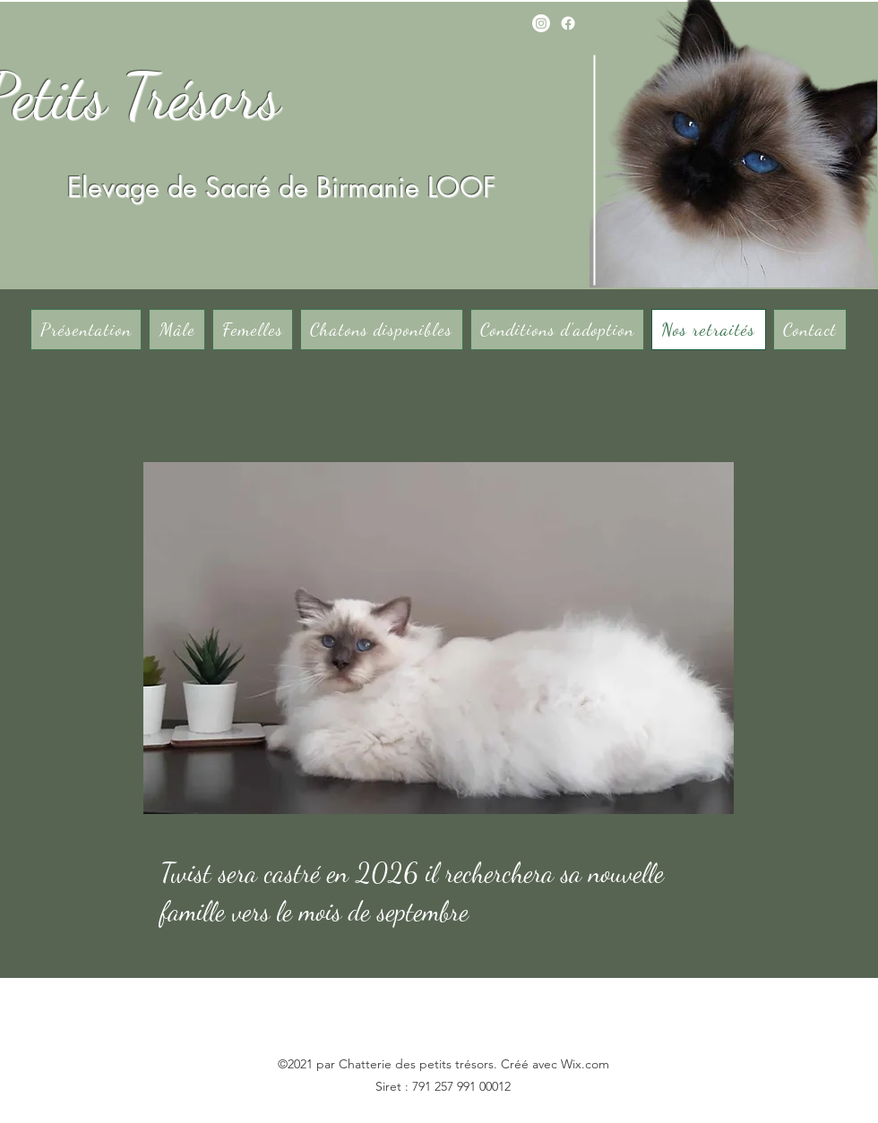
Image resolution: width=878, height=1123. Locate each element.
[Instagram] (541, 23)
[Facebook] (568, 23)
